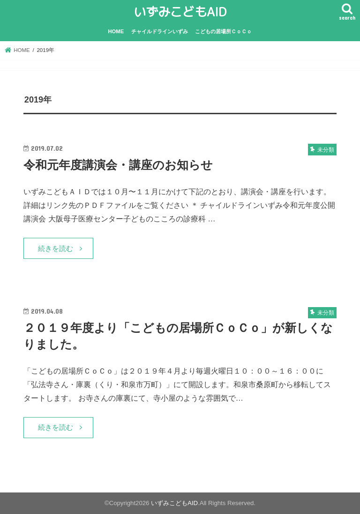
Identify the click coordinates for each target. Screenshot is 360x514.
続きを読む (55, 248)
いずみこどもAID (180, 12)
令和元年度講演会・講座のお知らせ (118, 165)
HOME (116, 31)
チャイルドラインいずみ (159, 31)
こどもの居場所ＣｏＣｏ (223, 31)
